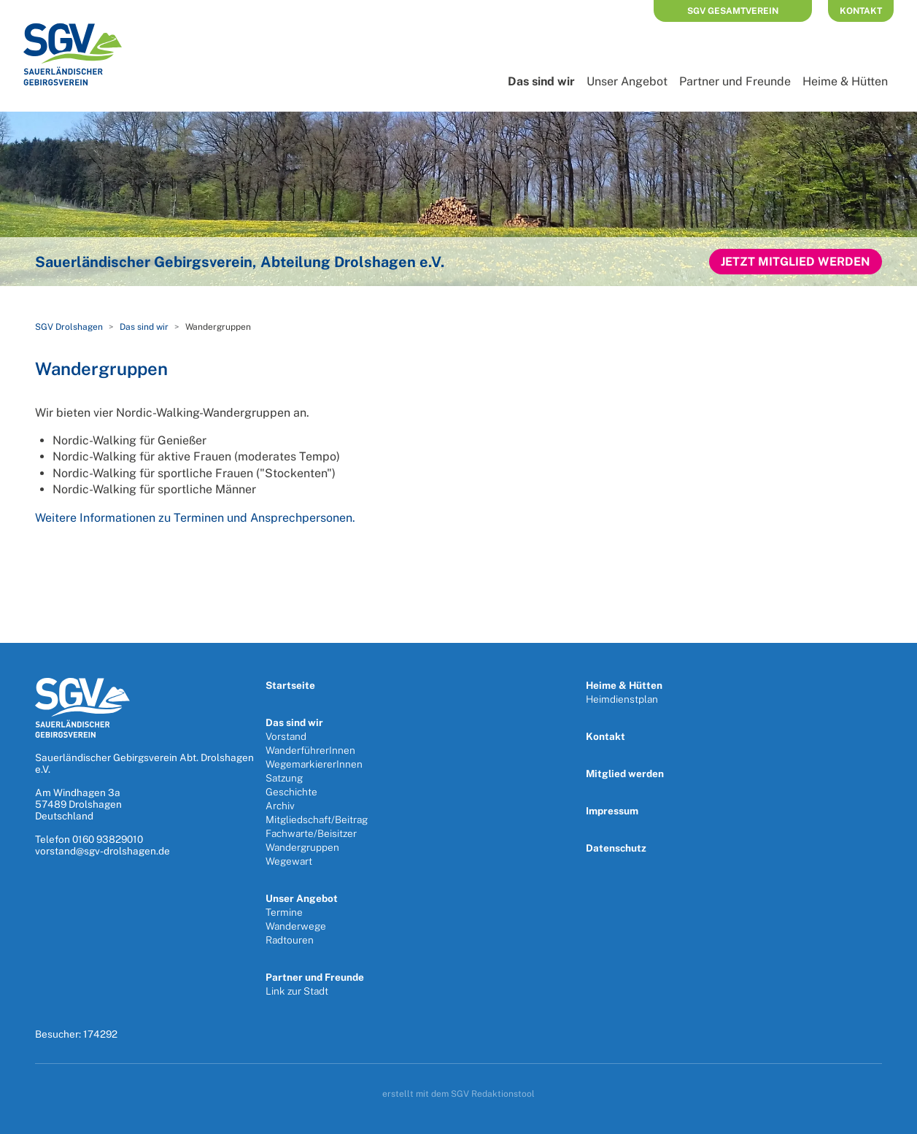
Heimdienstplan (622, 699)
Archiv (280, 805)
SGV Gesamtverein (732, 11)
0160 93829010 (107, 839)
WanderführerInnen (310, 750)
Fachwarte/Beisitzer (311, 833)
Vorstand (286, 736)
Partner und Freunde (735, 81)
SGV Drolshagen (69, 327)
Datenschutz (616, 848)
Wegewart (289, 861)
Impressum (612, 811)
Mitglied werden (625, 773)
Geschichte (291, 792)
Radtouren (290, 940)
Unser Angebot (627, 81)
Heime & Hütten (845, 81)
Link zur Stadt (297, 991)
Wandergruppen (302, 847)
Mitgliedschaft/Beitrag (317, 819)
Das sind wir (541, 81)
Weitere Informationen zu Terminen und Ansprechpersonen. (195, 518)
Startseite (290, 685)
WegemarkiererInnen (314, 764)
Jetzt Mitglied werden (795, 262)
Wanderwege (296, 926)
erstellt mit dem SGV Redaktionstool (458, 1094)
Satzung (284, 778)
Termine (284, 912)
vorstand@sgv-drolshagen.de (102, 851)
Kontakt (861, 11)
